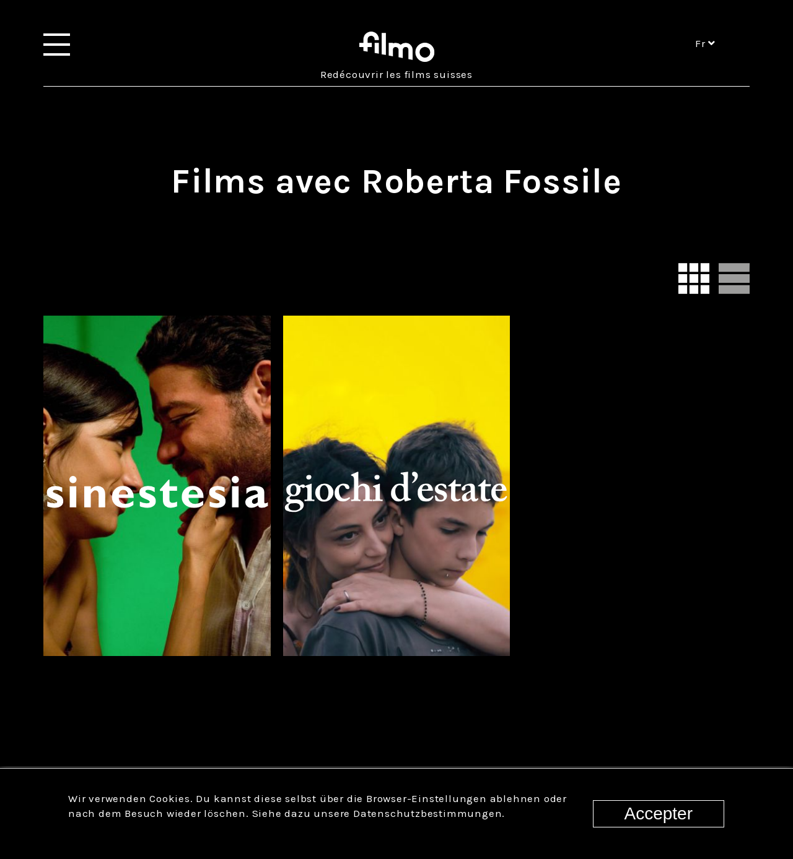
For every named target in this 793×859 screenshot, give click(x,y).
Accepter (658, 813)
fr (705, 43)
